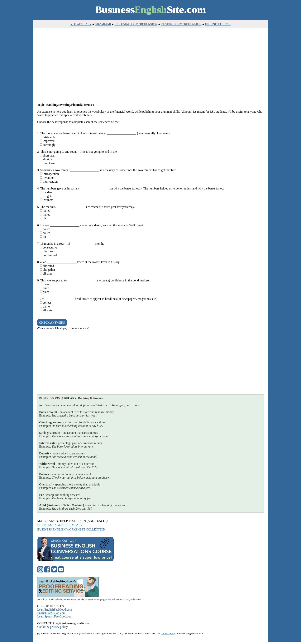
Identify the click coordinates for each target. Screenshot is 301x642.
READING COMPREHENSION (181, 24)
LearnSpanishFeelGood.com (54, 616)
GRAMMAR (103, 24)
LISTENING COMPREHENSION (135, 24)
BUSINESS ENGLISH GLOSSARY (60, 524)
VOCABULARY (81, 24)
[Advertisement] (150, 66)
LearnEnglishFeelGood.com (54, 609)
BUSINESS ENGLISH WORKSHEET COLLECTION (71, 529)
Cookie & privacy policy (52, 626)
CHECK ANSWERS (52, 322)
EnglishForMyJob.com (51, 613)
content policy (168, 633)
